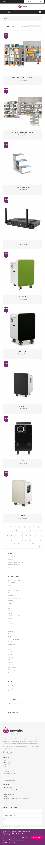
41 (11, 538)
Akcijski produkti (12, 699)
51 (21, 540)
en (5, 1)
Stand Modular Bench (23, 187)
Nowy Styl (11, 608)
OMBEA (10, 605)
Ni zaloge (10, 688)
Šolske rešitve (12, 557)
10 (16, 530)
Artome (10, 654)
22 (35, 530)
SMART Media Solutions (14, 598)
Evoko (9, 587)
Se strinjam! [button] (36, 837)
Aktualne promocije (13, 564)
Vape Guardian (12, 667)
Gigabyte (10, 664)
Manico (10, 623)
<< (5, 527)
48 (7, 540)
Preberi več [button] (11, 842)
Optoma (10, 585)
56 (14, 543)
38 (35, 535)
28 (26, 533)
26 (16, 533)
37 (30, 535)
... (21, 530)
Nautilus (10, 646)
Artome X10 (22, 461)
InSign (9, 603)
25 (11, 533)
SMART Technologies (14, 580)
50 (16, 540)
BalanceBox (11, 600)
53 (30, 540)
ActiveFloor (11, 595)
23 (40, 530)
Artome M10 (22, 406)
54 (35, 540)
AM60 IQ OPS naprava (22, 242)
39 (40, 535)
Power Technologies (13, 639)
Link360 (10, 662)
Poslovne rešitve (12, 559)
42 (16, 538)
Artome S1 (22, 296)
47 (40, 538)
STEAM (10, 567)
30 (35, 533)
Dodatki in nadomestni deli (15, 562)
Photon (10, 621)
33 (11, 535)
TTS (9, 629)
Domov (5, 18)
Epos (9, 634)
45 (30, 538)
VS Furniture (11, 582)
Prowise (10, 672)
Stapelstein (11, 631)
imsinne (10, 618)
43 (21, 538)
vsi (33, 543)
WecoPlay (11, 657)
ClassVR (10, 626)
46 (35, 538)
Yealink (10, 613)
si (2, 1)
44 (26, 538)
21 (30, 530)
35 (21, 535)
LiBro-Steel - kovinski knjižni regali (22, 132)
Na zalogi (10, 685)
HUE (9, 611)
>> (28, 543)
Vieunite (10, 652)
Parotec (10, 593)
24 (7, 533)
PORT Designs (12, 670)
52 (26, 540)
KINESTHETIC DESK (13, 590)
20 (26, 530)
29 (30, 533)
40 (7, 538)
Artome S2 (22, 351)
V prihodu (10, 690)
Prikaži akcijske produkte (15, 703)
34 (16, 535)
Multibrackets (11, 644)
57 (18, 543)
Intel (9, 659)
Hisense (10, 636)
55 (40, 540)
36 (26, 535)
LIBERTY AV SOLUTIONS (15, 616)
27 (21, 533)
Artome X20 (22, 515)
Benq (9, 649)
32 (7, 535)
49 (11, 540)
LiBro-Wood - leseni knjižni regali (23, 77)
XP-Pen (10, 641)
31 (40, 533)
